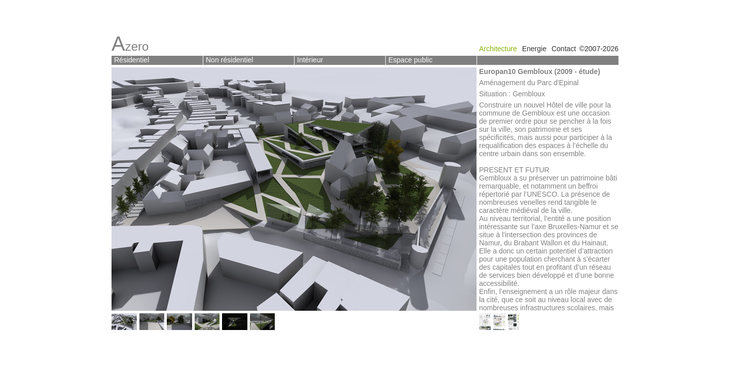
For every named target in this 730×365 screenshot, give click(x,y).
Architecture (498, 49)
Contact (564, 49)
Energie (534, 49)
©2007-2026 (598, 49)
